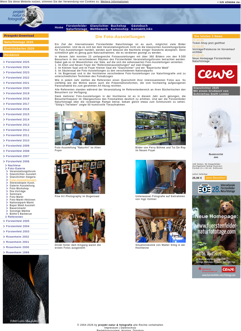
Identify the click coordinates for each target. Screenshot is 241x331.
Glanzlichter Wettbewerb (99, 27)
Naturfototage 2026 (18, 42)
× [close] (218, 2)
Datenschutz (128, 327)
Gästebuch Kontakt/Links (142, 27)
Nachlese (14, 165)
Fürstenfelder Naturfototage (77, 27)
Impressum (111, 327)
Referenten (15, 216)
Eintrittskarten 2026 (19, 48)
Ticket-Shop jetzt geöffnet (208, 43)
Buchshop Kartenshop (120, 27)
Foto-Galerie (16, 168)
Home (59, 27)
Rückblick (11, 55)
